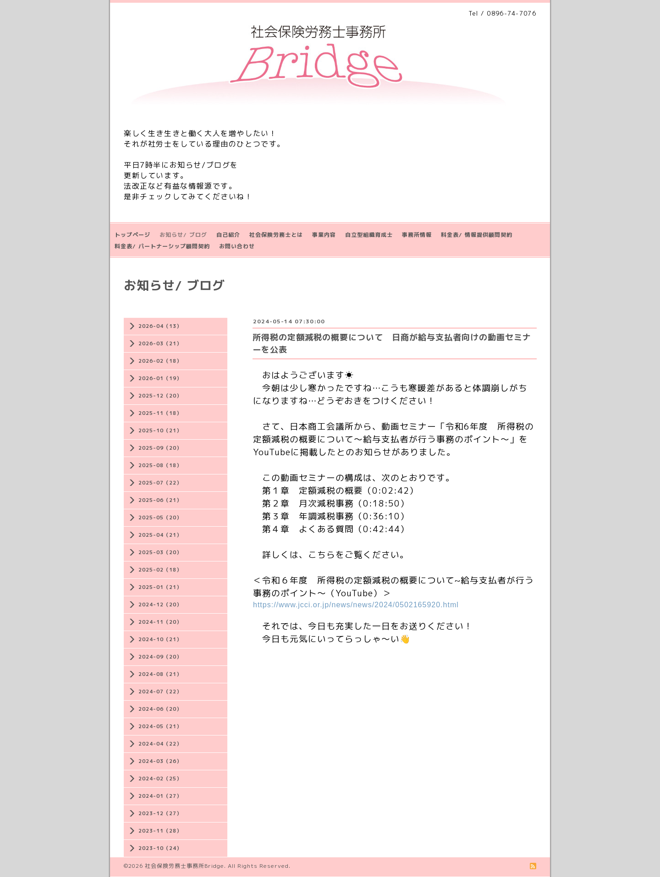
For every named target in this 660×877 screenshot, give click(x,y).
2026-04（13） (160, 326)
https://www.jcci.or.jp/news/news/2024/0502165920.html (356, 605)
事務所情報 (417, 235)
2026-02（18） (160, 361)
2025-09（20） (160, 448)
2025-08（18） (160, 465)
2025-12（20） (160, 395)
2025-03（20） (160, 552)
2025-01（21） (160, 587)
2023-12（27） (160, 813)
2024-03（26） (160, 761)
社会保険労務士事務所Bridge (184, 866)
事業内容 (324, 235)
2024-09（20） (160, 656)
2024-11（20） (160, 622)
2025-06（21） (160, 500)
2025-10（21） (160, 430)
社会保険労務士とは (276, 235)
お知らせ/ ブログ (183, 235)
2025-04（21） (160, 535)
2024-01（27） (160, 796)
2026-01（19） (160, 378)
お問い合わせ (237, 246)
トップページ (132, 235)
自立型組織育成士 (369, 235)
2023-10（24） (160, 848)
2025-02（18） (160, 569)
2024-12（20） (160, 604)
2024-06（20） (160, 709)
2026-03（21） (160, 343)
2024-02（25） (160, 778)
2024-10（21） (160, 639)
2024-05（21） (160, 726)
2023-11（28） (160, 830)
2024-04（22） (160, 743)
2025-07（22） (160, 482)
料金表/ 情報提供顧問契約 (476, 235)
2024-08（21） (160, 674)
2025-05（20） (160, 517)
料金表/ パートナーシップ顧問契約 (162, 246)
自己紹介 (228, 235)
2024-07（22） (160, 691)
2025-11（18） (160, 413)
